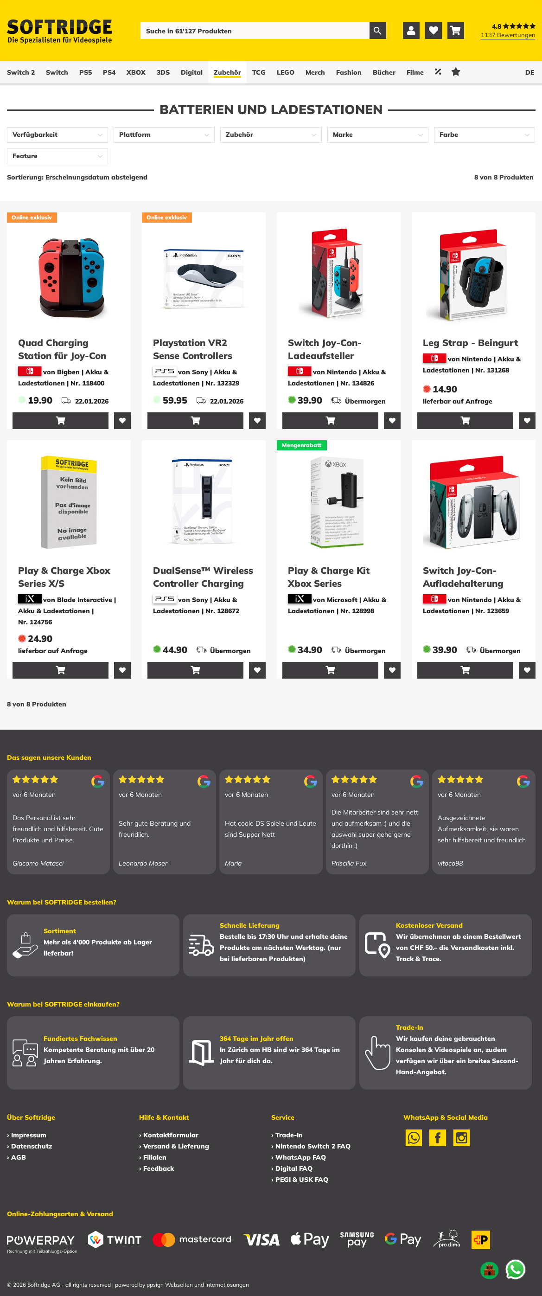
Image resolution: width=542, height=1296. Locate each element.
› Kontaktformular (168, 1135)
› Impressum (26, 1135)
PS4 (109, 72)
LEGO (285, 72)
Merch (315, 72)
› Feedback (156, 1168)
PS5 (85, 72)
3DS (163, 72)
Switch (57, 72)
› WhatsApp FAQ (298, 1157)
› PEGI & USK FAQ (299, 1179)
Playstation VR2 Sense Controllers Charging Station (192, 355)
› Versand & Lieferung (174, 1146)
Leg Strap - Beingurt (470, 342)
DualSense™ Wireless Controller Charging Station (203, 583)
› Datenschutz (29, 1146)
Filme (415, 72)
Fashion (349, 72)
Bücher (384, 72)
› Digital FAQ (291, 1168)
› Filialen (152, 1157)
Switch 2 (21, 72)
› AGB (16, 1157)
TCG (259, 72)
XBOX (136, 72)
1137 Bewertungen (508, 34)
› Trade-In (287, 1135)
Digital (192, 72)
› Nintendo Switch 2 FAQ (311, 1146)
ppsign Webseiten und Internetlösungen (198, 1284)
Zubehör (227, 72)
